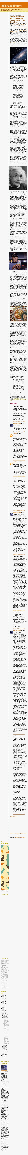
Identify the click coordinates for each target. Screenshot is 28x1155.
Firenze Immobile (4, 974)
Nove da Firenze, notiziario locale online (4, 978)
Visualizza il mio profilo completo (4, 1150)
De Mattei (24, 399)
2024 (3, 997)
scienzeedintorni (11, 5)
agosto (4, 1045)
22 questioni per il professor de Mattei (18, 24)
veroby (15, 433)
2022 (3, 999)
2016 (3, 1007)
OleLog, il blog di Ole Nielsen (4, 981)
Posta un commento (13, 816)
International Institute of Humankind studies (4, 966)
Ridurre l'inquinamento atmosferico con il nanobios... (6, 1025)
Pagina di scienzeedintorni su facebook (4, 983)
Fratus (11, 400)
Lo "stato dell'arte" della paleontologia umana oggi (6, 1033)
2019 (3, 1003)
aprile (4, 1049)
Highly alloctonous (4, 975)
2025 (3, 996)
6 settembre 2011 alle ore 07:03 (19, 421)
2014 (3, 1009)
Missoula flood (13, 42)
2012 (3, 1011)
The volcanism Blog (5, 987)
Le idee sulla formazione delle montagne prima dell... (5, 1037)
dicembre (5, 1014)
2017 (3, 1006)
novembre (5, 1015)
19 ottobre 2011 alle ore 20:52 (19, 734)
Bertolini (21, 399)
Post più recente (13, 833)
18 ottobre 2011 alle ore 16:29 (19, 610)
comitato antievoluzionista (21, 26)
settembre (5, 1017)
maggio (4, 1048)
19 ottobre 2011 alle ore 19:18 (19, 628)
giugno (4, 1047)
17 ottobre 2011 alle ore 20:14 (19, 510)
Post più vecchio (23, 833)
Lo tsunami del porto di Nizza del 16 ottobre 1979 (6, 1029)
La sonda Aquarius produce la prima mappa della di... (6, 1020)
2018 (3, 1004)
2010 (3, 1054)
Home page (18, 834)
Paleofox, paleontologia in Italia (4, 986)
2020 (3, 1002)
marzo (4, 1050)
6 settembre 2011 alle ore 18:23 (19, 431)
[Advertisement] (19, 824)
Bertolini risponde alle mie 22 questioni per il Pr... (6, 1042)
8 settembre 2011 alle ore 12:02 (19, 476)
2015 (3, 1008)
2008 (3, 1056)
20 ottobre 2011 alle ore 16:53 (19, 814)
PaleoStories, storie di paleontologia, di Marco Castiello (5, 961)
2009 (3, 1055)
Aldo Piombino (17, 423)
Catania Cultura (4, 968)
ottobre (4, 1016)
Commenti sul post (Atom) (19, 837)
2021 (3, 1001)
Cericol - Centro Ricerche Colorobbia (5, 970)
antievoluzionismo (16, 399)
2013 (3, 1010)
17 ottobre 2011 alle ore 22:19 (19, 554)
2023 (3, 998)
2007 (3, 1057)
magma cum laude (4, 976)
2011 (3, 1013)
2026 (3, 995)
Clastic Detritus (4, 971)
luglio (4, 1046)
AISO (14, 32)
